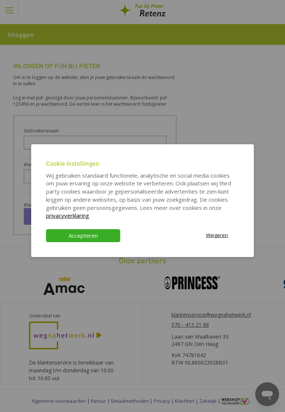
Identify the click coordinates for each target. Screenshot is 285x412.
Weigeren (217, 235)
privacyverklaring (67, 215)
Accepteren (83, 235)
